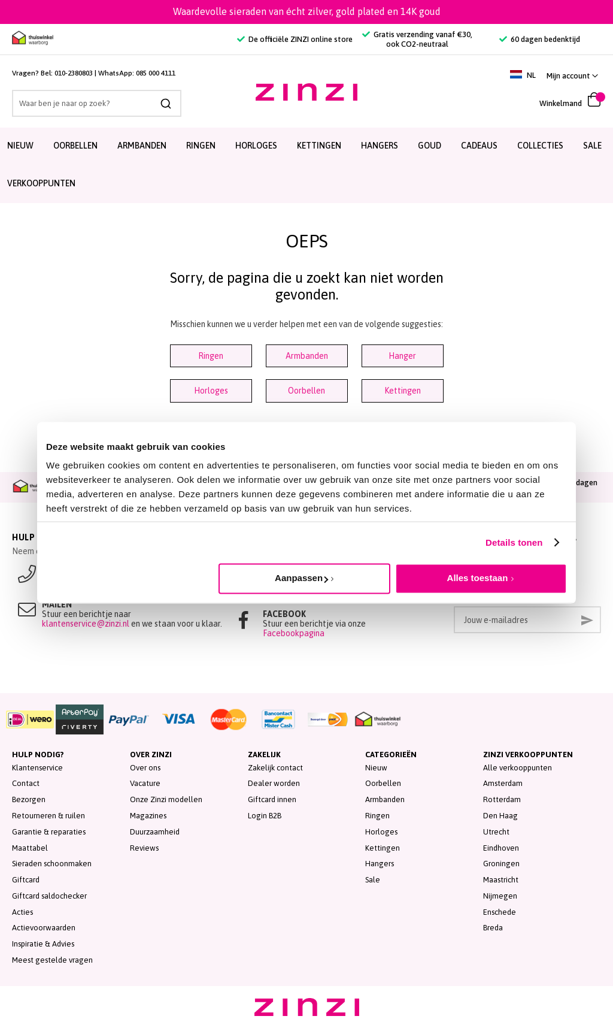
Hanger (402, 356)
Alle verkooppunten (517, 767)
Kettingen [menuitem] (319, 145)
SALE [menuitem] (592, 145)
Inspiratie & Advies (43, 943)
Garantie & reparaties (49, 831)
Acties (22, 912)
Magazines (148, 815)
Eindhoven (501, 847)
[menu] (306, 165)
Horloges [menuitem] (256, 145)
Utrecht (496, 831)
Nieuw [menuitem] (20, 145)
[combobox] (96, 103)
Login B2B (264, 815)
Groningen (501, 863)
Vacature (145, 783)
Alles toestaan (477, 578)
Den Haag (500, 815)
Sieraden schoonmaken (52, 863)
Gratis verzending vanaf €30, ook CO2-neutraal (417, 39)
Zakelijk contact (275, 767)
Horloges (211, 390)
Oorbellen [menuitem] (75, 145)
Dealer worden (274, 783)
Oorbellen (306, 390)
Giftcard (26, 879)
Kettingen (402, 390)
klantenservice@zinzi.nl (85, 623)
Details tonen (513, 542)
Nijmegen (500, 895)
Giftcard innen (272, 799)
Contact (26, 783)
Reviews (144, 847)
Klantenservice (37, 767)
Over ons (145, 767)
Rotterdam (502, 799)
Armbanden (307, 356)
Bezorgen (28, 799)
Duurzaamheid (155, 831)
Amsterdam (503, 783)
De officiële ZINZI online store (295, 39)
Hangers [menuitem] (379, 145)
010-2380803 (73, 73)
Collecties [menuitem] (540, 145)
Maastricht (500, 879)
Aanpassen (301, 578)
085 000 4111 (155, 73)
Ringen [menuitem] (201, 145)
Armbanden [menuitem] (141, 145)
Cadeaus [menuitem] (479, 145)
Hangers (379, 863)
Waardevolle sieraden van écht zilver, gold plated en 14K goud (307, 11)
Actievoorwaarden (43, 927)
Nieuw (376, 767)
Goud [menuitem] (429, 145)
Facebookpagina (293, 633)
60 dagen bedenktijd (539, 39)
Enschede (499, 912)
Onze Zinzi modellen (166, 799)
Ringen (210, 356)
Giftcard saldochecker (49, 895)
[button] (572, 75)
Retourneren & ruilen (48, 815)
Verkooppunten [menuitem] (41, 183)
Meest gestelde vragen (52, 960)
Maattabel (30, 847)
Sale (372, 879)
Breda (493, 927)
